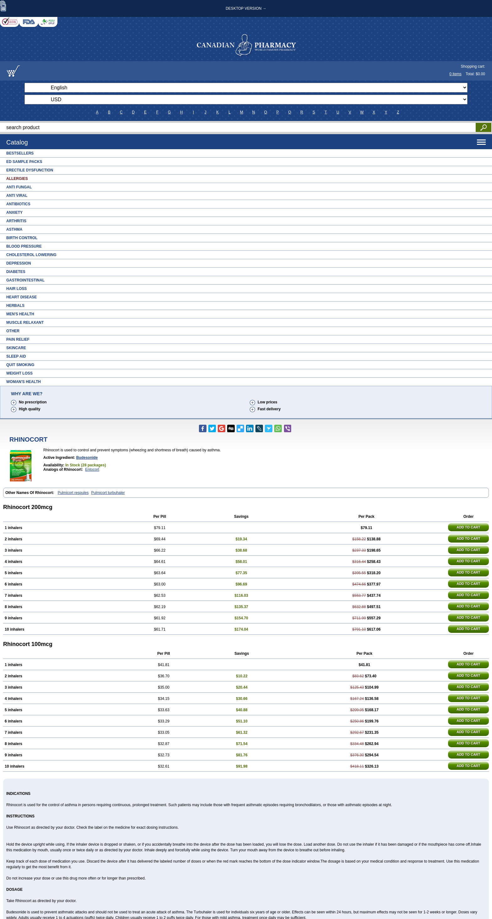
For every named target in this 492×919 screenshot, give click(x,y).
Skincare (16, 348)
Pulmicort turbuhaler (108, 493)
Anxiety (14, 212)
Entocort (92, 469)
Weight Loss (19, 373)
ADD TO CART (468, 527)
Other (12, 331)
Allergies (17, 178)
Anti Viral (16, 195)
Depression (18, 263)
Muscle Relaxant (25, 322)
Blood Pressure (24, 246)
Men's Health (20, 314)
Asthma (14, 229)
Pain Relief (17, 339)
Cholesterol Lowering (31, 255)
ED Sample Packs (24, 162)
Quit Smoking (20, 365)
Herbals (15, 305)
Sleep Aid (16, 356)
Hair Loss (16, 288)
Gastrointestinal (25, 280)
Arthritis (16, 221)
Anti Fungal (19, 187)
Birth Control (21, 238)
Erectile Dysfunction (29, 170)
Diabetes (15, 272)
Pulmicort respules (73, 493)
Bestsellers (20, 153)
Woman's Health (23, 382)
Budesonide (87, 457)
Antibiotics (18, 204)
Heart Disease (21, 297)
